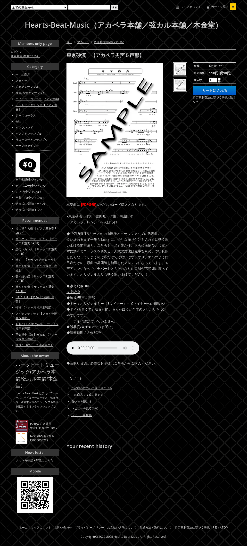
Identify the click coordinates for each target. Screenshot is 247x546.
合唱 (18, 121)
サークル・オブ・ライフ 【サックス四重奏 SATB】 (36, 241)
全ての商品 (23, 75)
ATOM (224, 527)
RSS (215, 527)
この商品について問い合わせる (91, 388)
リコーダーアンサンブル (32, 140)
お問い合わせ (63, 527)
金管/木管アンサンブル (31, 93)
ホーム (23, 527)
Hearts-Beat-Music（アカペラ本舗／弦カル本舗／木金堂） (123, 25)
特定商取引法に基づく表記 (192, 527)
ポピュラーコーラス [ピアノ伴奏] (37, 99)
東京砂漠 (73, 292)
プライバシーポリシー (89, 527)
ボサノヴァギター (27, 146)
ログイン (16, 52)
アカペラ (83, 42)
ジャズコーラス (26, 115)
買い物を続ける (81, 401)
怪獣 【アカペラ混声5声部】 (34, 308)
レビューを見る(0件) (84, 408)
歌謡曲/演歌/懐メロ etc (109, 42)
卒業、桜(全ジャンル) (29, 198)
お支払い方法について (121, 527)
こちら (119, 363)
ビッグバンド (24, 127)
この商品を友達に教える (87, 395)
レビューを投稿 (81, 415)
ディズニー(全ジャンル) (31, 185)
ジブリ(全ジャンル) (28, 192)
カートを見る (223, 7)
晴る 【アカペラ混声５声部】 (36, 260)
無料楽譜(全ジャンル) (29, 179)
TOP (69, 42)
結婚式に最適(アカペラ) (31, 204)
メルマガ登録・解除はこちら (34, 460)
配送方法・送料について (156, 527)
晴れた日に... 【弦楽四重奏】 (34, 345)
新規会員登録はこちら (25, 56)
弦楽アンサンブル (27, 87)
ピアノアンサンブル (29, 134)
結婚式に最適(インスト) (31, 210)
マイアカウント (191, 7)
